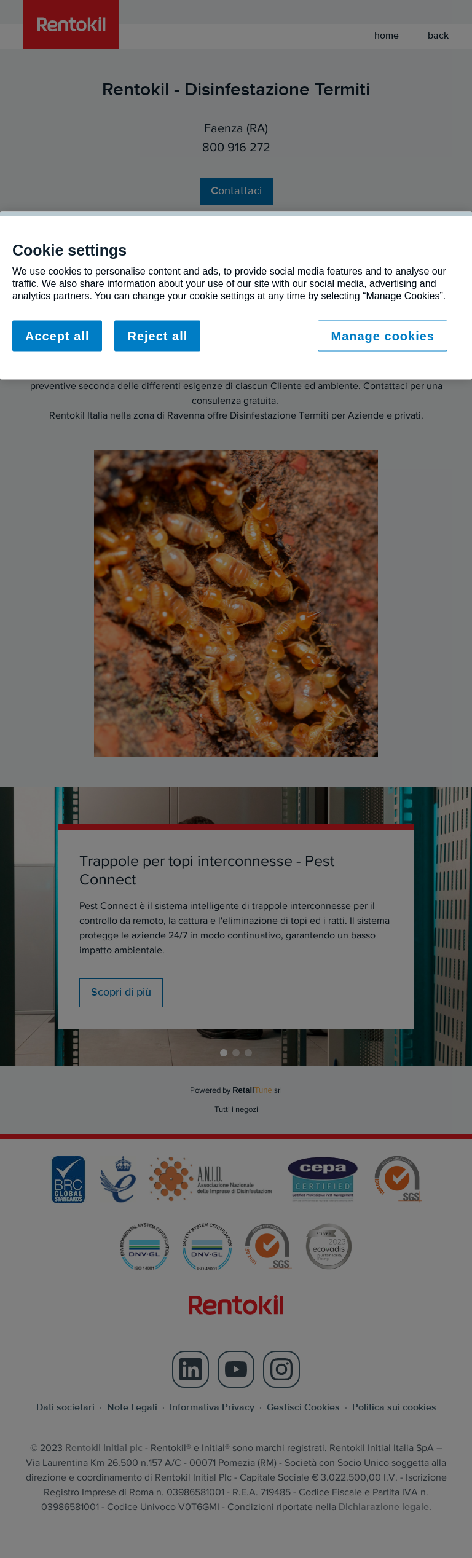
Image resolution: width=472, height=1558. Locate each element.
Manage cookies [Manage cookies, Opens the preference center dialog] (383, 336)
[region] (236, 296)
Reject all (157, 336)
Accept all (57, 336)
